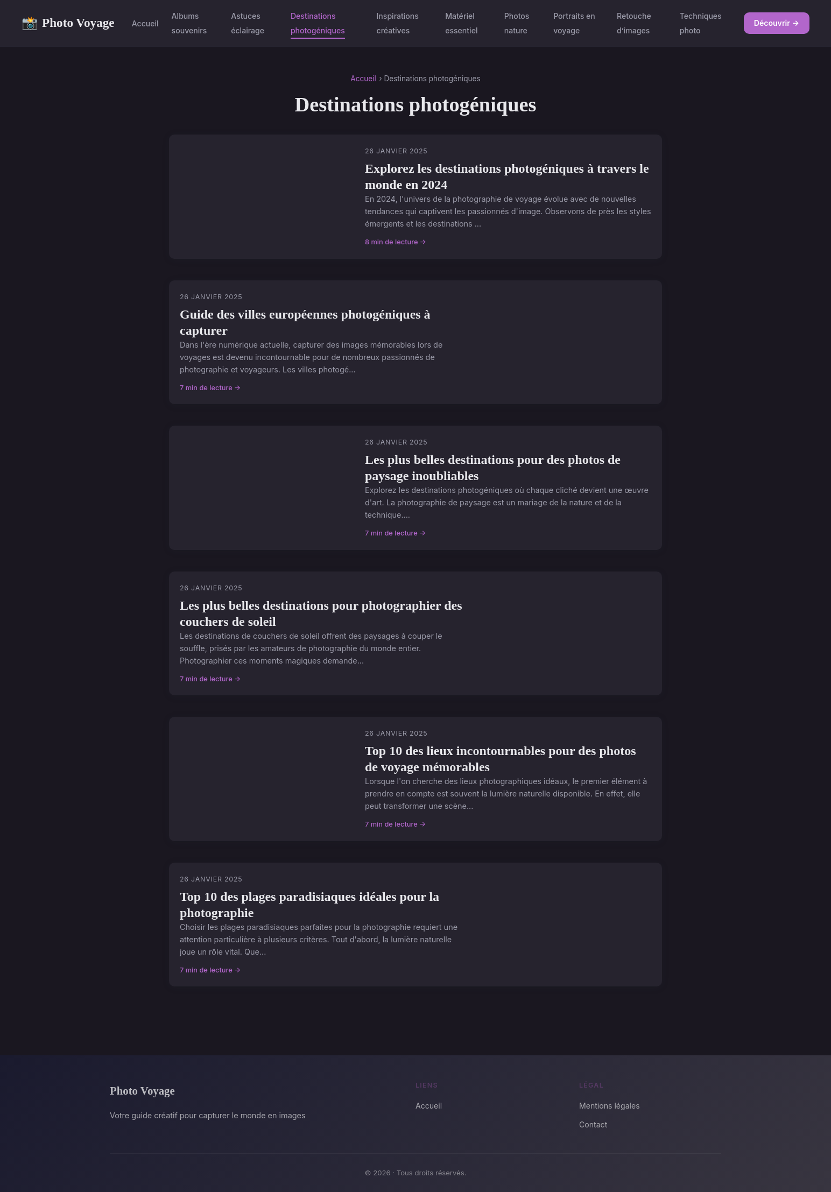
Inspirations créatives (398, 23)
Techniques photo (701, 23)
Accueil (145, 23)
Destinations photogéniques (318, 23)
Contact (593, 1124)
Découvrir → (776, 22)
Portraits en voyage (574, 23)
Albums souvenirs (189, 23)
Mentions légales (609, 1105)
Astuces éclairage (247, 23)
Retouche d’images (634, 23)
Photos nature (517, 23)
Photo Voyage (68, 23)
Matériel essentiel (461, 23)
